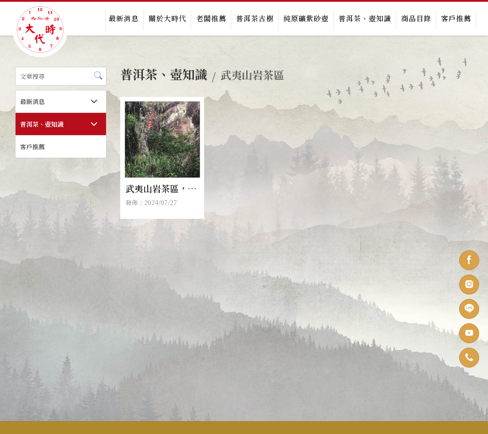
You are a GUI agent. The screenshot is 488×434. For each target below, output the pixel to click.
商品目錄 (416, 18)
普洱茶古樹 (255, 18)
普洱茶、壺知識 (364, 18)
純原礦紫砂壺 (306, 18)
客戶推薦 (456, 18)
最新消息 (124, 18)
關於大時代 (167, 18)
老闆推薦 (211, 18)
